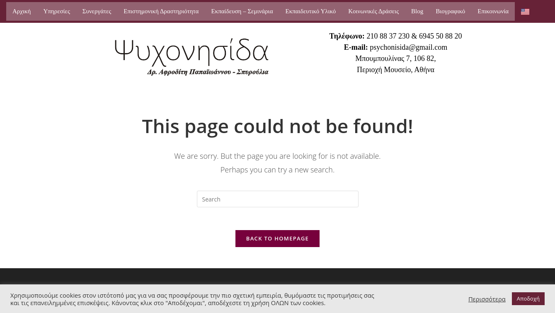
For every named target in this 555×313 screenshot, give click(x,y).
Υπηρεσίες (56, 11)
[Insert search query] (278, 199)
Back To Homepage (277, 241)
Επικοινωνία (493, 11)
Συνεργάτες (96, 11)
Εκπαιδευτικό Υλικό (311, 11)
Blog (417, 11)
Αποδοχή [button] (528, 298)
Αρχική (21, 11)
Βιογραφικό (450, 11)
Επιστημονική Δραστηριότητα (161, 11)
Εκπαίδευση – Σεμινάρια (242, 11)
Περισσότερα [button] (487, 299)
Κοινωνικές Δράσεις (373, 11)
